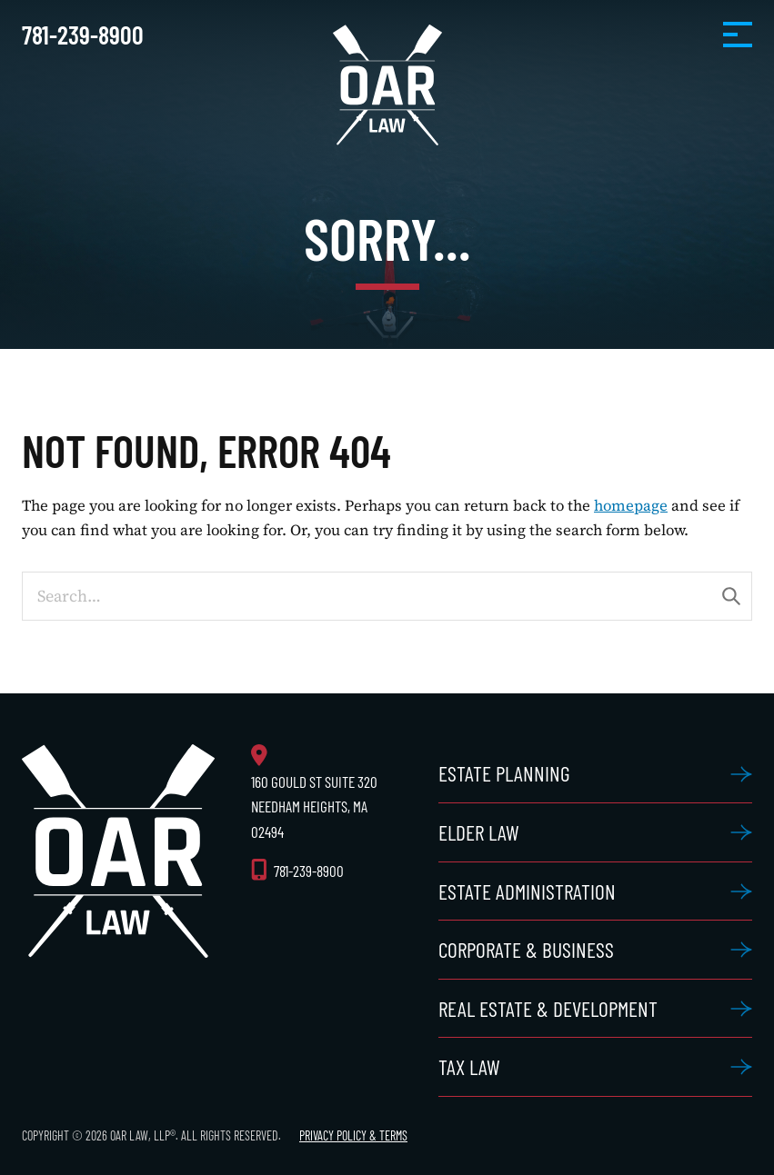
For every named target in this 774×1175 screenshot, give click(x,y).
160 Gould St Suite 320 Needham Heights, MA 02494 (314, 806)
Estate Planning (504, 773)
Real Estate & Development (548, 1008)
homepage (631, 505)
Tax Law (469, 1066)
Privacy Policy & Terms (353, 1135)
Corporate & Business (526, 949)
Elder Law (478, 832)
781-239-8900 (83, 34)
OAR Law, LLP (387, 85)
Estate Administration (527, 891)
